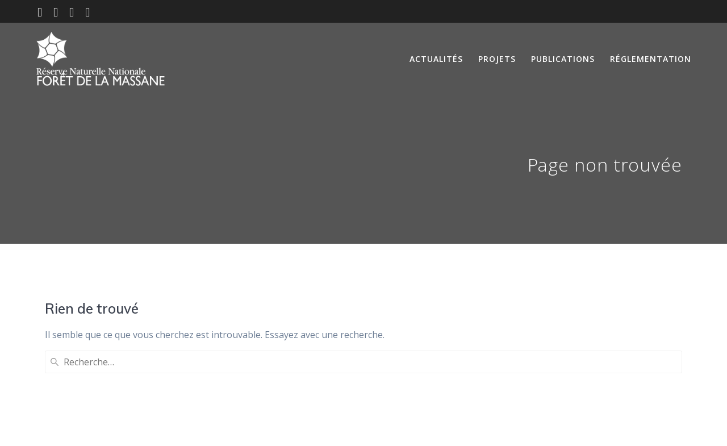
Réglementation (650, 58)
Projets (497, 58)
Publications (563, 58)
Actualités (436, 58)
